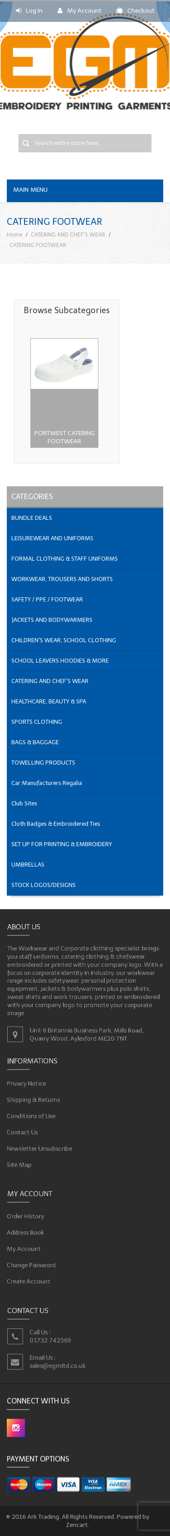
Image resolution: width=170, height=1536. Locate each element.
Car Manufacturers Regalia (46, 783)
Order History (28, 1217)
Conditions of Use (33, 1115)
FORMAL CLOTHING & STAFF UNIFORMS (64, 558)
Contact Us (25, 1131)
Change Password (33, 1263)
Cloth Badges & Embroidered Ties (55, 823)
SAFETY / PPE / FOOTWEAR (47, 599)
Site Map (22, 1161)
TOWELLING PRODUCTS (43, 762)
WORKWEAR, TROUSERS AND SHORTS (62, 579)
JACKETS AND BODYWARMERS (51, 619)
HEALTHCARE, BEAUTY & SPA (48, 701)
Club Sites (24, 803)
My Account (80, 11)
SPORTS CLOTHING (36, 721)
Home (15, 234)
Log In (29, 11)
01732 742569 (52, 1340)
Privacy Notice (29, 1084)
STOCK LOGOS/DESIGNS (43, 885)
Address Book (28, 1232)
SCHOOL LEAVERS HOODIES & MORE (60, 660)
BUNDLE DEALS (31, 517)
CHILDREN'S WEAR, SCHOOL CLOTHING (63, 640)
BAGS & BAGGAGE (35, 742)
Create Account (31, 1279)
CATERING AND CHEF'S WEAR (68, 234)
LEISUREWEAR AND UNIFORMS (52, 538)
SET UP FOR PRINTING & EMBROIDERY (61, 844)
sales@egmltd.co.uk (59, 1365)
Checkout (136, 11)
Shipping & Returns (35, 1100)
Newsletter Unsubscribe (41, 1146)
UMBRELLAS (27, 864)
